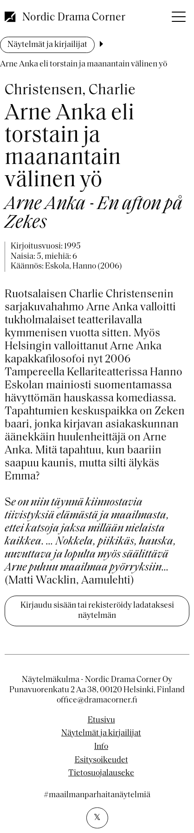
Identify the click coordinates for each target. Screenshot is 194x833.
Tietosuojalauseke (101, 773)
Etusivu (101, 720)
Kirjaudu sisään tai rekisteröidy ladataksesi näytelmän (97, 610)
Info (101, 747)
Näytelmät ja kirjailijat (47, 44)
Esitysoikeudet (101, 760)
